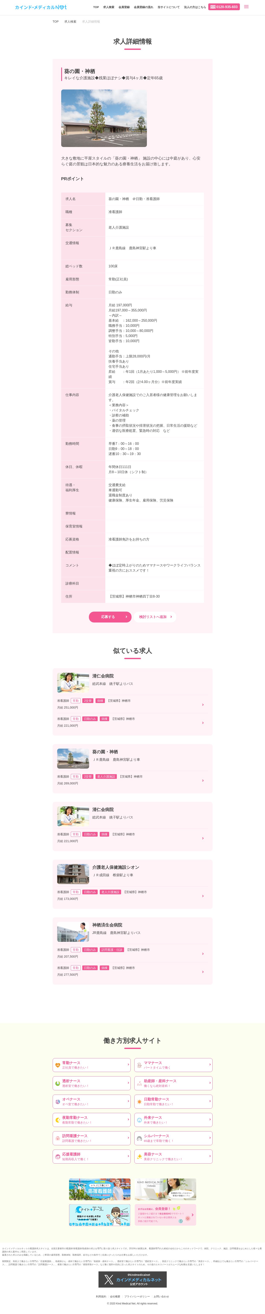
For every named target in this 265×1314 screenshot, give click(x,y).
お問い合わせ (161, 1296)
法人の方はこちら (195, 7)
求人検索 (108, 7)
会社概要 (115, 1296)
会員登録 (124, 7)
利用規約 (101, 1296)
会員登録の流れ (143, 7)
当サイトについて (169, 7)
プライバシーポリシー (137, 1296)
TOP (96, 7)
